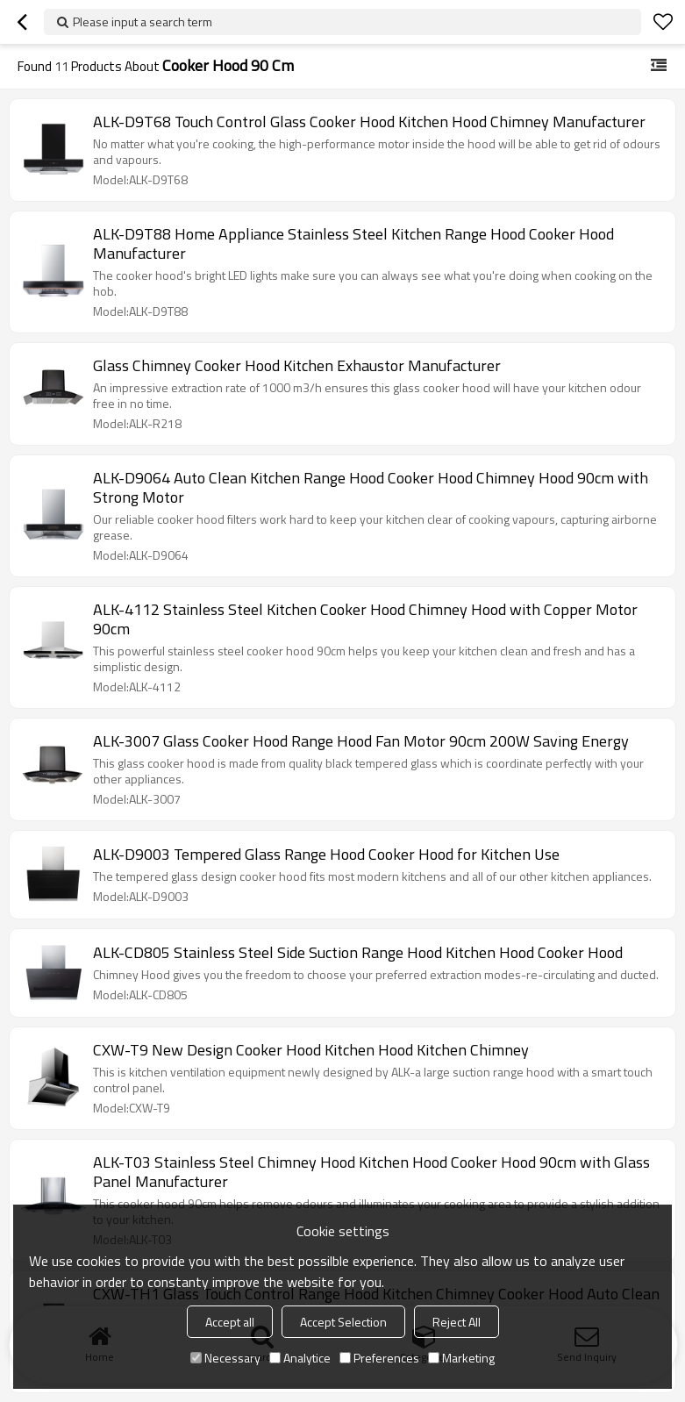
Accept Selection (343, 1322)
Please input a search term (142, 21)
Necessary (225, 1357)
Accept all (229, 1322)
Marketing (461, 1357)
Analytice (300, 1357)
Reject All (456, 1322)
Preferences (379, 1357)
